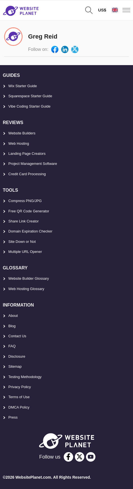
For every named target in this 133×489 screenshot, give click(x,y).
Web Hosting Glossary (26, 289)
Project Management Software (32, 164)
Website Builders (21, 133)
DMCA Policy (18, 407)
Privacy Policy (19, 387)
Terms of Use (19, 397)
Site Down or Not (22, 241)
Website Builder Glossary (28, 278)
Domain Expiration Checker (30, 231)
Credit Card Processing (27, 174)
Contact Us (17, 336)
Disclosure (16, 356)
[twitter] (79, 457)
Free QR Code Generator (28, 211)
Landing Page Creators (27, 153)
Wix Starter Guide (22, 86)
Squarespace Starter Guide (30, 96)
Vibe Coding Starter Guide (29, 106)
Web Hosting (18, 143)
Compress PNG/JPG (25, 201)
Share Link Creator (23, 221)
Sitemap (15, 366)
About (13, 316)
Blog (12, 326)
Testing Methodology (24, 377)
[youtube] (90, 457)
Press (13, 417)
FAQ (12, 346)
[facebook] (68, 457)
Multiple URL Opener (25, 252)
